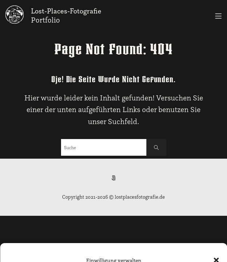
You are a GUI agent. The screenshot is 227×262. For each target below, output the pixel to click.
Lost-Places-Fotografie (66, 11)
